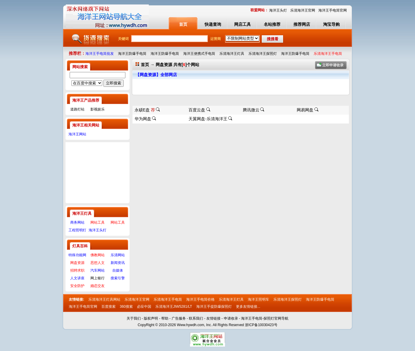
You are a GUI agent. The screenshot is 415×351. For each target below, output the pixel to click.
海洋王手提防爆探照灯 (214, 306)
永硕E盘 (145, 110)
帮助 (164, 318)
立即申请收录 (333, 65)
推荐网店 (301, 24)
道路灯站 (77, 109)
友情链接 (213, 318)
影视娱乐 (97, 109)
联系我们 (196, 318)
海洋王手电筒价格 (200, 299)
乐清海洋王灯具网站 (104, 299)
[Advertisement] (97, 171)
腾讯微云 (251, 110)
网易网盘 (305, 110)
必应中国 (144, 306)
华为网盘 (143, 118)
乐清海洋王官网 (302, 10)
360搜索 (126, 306)
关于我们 (134, 318)
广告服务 (179, 318)
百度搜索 (108, 306)
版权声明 (151, 318)
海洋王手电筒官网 (332, 10)
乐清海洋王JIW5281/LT (173, 306)
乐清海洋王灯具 (231, 299)
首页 (183, 24)
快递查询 (213, 24)
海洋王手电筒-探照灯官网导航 (264, 318)
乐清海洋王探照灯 (287, 299)
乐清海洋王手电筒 (168, 299)
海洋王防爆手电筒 (320, 299)
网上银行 (97, 278)
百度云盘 (197, 110)
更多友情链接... (248, 306)
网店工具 (242, 24)
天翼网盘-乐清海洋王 (208, 118)
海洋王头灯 (278, 10)
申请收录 (231, 318)
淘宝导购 (331, 24)
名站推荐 (272, 24)
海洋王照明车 (258, 299)
